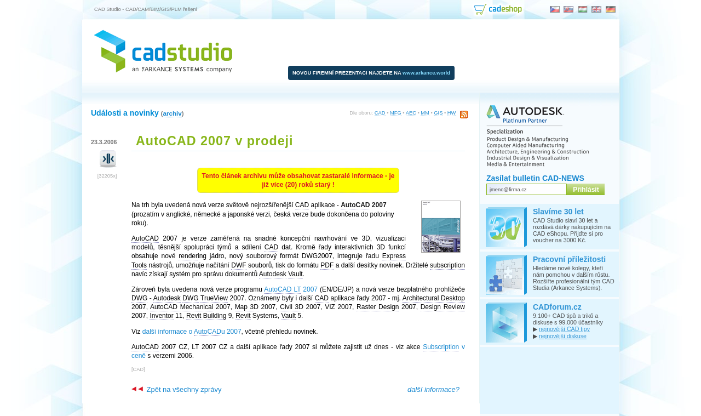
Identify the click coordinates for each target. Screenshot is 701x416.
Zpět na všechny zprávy (176, 389)
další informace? (433, 389)
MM (425, 113)
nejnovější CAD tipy (564, 329)
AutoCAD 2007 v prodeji (215, 141)
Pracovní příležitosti (569, 259)
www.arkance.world (426, 73)
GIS (438, 113)
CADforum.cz (557, 307)
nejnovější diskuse (563, 336)
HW (451, 113)
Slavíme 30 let (558, 211)
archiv (172, 113)
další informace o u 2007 (192, 332)
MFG (395, 113)
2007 (291, 290)
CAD (380, 113)
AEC (411, 113)
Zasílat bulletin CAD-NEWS (535, 178)
